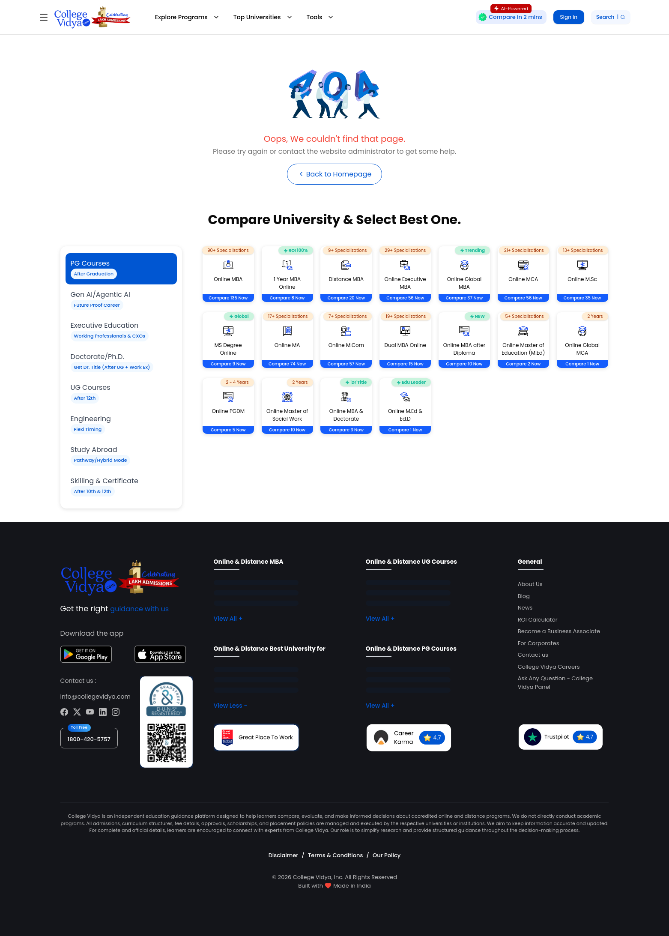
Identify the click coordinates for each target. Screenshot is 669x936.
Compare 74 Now (287, 364)
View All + (228, 619)
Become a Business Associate (559, 632)
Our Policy (386, 855)
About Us (530, 584)
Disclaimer (284, 855)
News (525, 608)
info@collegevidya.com (95, 696)
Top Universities (263, 17)
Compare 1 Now (582, 364)
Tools (320, 17)
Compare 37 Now (464, 298)
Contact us (533, 655)
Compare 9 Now (228, 364)
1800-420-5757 (89, 739)
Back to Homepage (334, 174)
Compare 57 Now (346, 364)
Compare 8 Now (287, 298)
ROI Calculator (538, 620)
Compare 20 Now (346, 298)
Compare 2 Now (523, 364)
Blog (524, 596)
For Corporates (538, 643)
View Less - (231, 706)
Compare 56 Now (405, 298)
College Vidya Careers (549, 667)
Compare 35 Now (582, 298)
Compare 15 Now (405, 364)
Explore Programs (187, 17)
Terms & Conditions (335, 855)
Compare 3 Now (346, 430)
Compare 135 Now (228, 298)
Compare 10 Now (464, 364)
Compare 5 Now (228, 430)
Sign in (568, 17)
